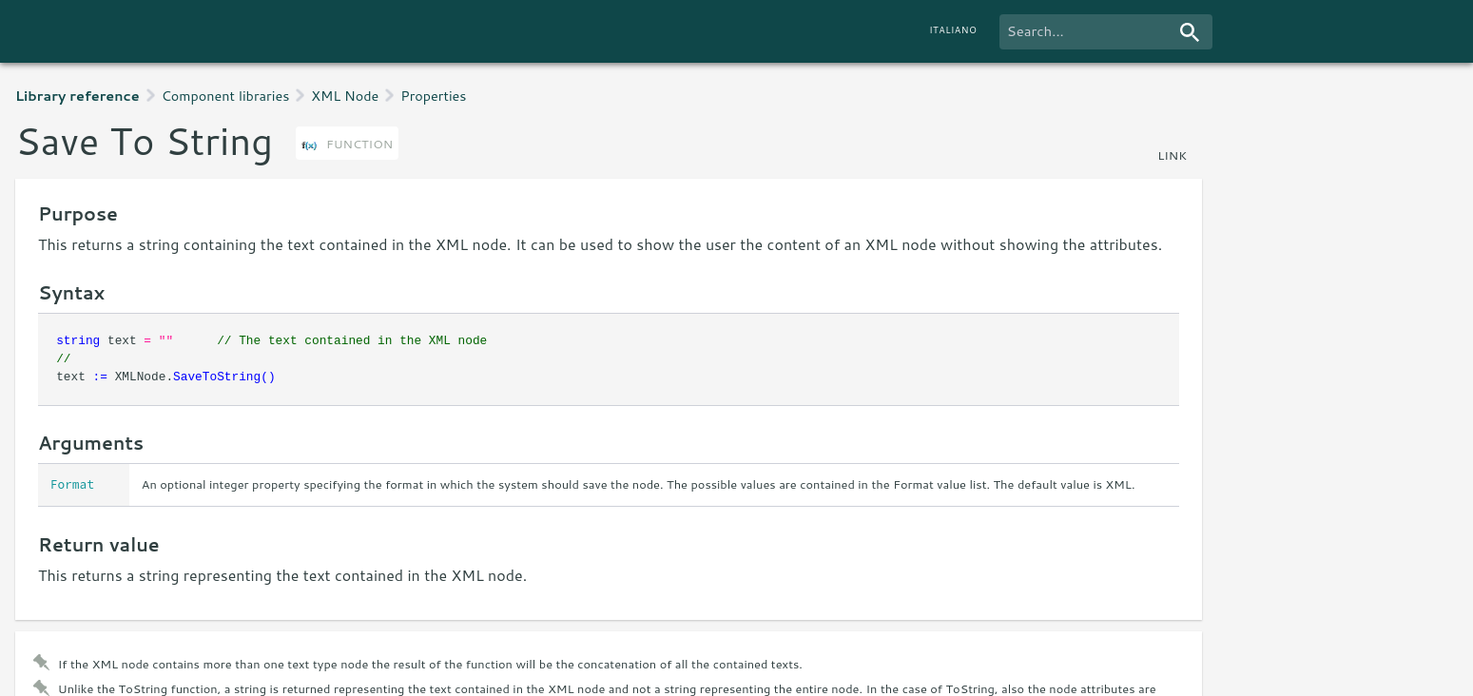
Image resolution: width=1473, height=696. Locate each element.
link (1172, 155)
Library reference (77, 96)
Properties (433, 96)
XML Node (344, 96)
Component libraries (226, 96)
